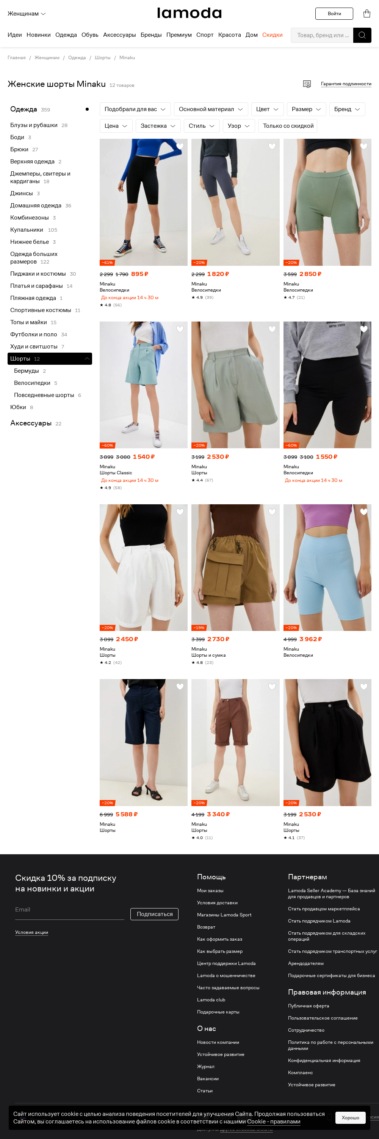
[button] (362, 35)
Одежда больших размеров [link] (34, 257)
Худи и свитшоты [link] (34, 346)
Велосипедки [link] (32, 383)
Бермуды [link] (26, 371)
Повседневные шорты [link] (44, 395)
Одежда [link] (77, 58)
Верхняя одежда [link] (32, 161)
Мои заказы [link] (210, 897)
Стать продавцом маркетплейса (324, 915)
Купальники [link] (27, 230)
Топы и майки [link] (28, 322)
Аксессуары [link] (31, 423)
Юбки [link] (18, 407)
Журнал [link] (206, 1073)
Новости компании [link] (218, 1048)
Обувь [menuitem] (90, 35)
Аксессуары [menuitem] (119, 35)
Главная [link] (17, 58)
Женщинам (27, 13)
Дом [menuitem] (252, 35)
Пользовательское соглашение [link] (323, 1024)
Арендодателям (306, 969)
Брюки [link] (19, 149)
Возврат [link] (206, 933)
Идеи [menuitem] (15, 35)
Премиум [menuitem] (179, 35)
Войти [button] (334, 13)
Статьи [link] (205, 1097)
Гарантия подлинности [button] (346, 83)
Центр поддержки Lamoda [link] (226, 969)
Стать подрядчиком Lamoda (319, 927)
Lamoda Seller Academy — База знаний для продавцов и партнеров (331, 900)
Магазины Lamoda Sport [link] (224, 921)
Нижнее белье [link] (29, 242)
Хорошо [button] (350, 1128)
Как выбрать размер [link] (220, 957)
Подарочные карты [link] (218, 1018)
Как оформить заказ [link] (219, 945)
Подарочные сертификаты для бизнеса (331, 982)
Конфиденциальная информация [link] (324, 1067)
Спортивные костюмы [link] (40, 310)
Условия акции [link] (31, 938)
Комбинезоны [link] (29, 217)
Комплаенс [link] (300, 1079)
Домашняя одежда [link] (35, 205)
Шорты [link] (103, 58)
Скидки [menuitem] (272, 35)
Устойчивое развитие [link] (220, 1060)
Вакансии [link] (208, 1085)
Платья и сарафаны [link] (36, 286)
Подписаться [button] (155, 920)
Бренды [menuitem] (151, 35)
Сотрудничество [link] (306, 1036)
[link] (189, 13)
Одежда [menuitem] (66, 35)
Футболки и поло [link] (33, 334)
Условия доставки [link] (217, 909)
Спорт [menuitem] (205, 35)
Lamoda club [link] (211, 1006)
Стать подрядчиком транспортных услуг (332, 957)
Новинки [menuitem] (39, 35)
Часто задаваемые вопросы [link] (228, 994)
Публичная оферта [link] (308, 1012)
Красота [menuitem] (229, 35)
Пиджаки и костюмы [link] (38, 274)
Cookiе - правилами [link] (274, 1132)
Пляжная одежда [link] (33, 298)
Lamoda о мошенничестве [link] (226, 982)
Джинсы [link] (21, 193)
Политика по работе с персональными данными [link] (330, 1051)
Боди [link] (17, 137)
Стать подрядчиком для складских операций (326, 942)
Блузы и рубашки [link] (34, 125)
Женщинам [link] (47, 58)
